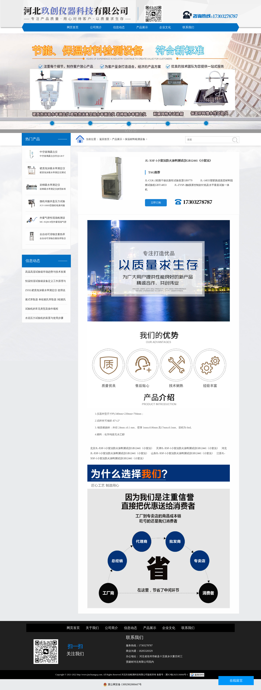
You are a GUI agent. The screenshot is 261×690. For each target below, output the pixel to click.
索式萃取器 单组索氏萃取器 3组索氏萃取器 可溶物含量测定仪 (45, 301)
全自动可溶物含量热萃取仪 (52, 235)
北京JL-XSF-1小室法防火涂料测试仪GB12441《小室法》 (121, 448)
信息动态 (119, 27)
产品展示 (142, 27)
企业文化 (165, 27)
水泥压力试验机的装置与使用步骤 (44, 318)
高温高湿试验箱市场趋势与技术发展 (45, 271)
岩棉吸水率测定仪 (50, 185)
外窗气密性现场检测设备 (52, 218)
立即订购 (156, 202)
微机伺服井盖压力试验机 (52, 202)
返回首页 (104, 139)
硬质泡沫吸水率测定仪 (52, 168)
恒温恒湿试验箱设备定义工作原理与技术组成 (45, 283)
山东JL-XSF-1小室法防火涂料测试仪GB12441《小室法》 (182, 453)
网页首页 (72, 27)
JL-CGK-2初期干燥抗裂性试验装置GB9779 (169, 180)
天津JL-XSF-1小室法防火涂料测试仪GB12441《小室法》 (187, 448)
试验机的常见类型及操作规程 (41, 308)
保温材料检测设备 (135, 139)
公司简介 (96, 27)
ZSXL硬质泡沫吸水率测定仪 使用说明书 (45, 292)
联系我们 (188, 27)
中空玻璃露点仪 (48, 152)
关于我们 (92, 628)
